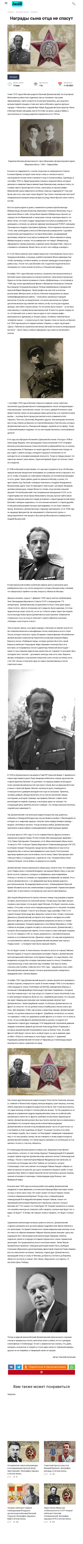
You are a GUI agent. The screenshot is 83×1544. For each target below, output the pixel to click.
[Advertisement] (41, 1417)
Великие (13, 77)
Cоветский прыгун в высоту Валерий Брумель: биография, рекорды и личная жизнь (57, 1468)
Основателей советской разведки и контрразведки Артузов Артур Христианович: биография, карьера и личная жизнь (23, 1469)
